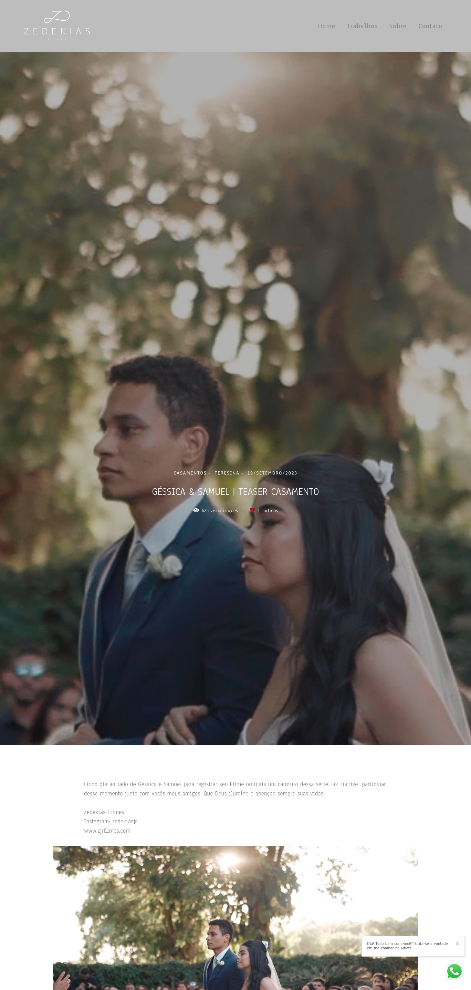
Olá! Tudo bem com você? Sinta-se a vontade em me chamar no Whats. (407, 945)
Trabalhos (362, 26)
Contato (430, 26)
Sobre (398, 26)
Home (327, 26)
